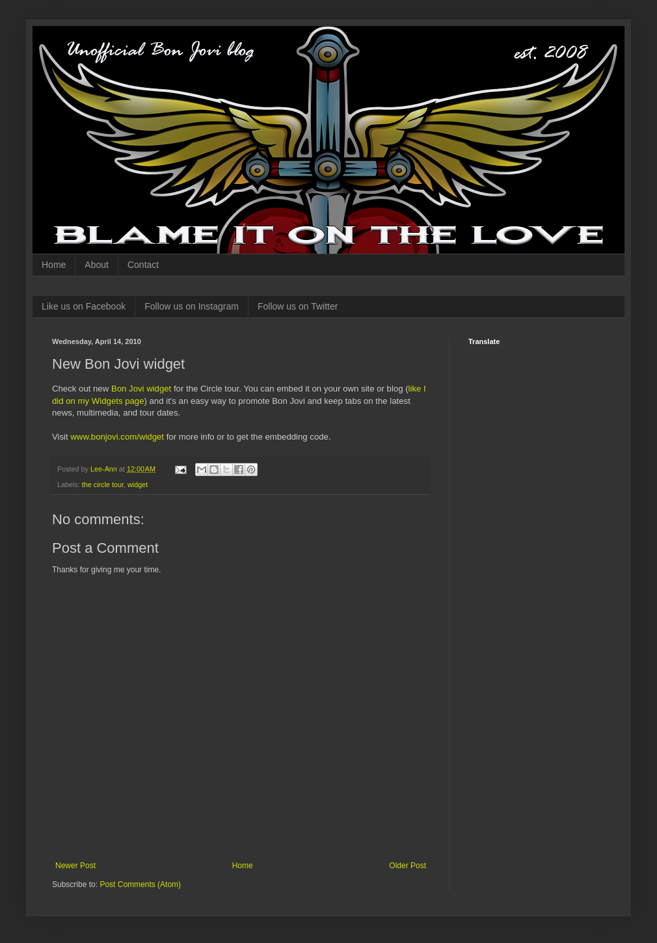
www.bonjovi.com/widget (117, 437)
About (97, 264)
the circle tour (103, 484)
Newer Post (75, 865)
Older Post (407, 865)
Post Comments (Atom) (140, 884)
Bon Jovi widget (141, 388)
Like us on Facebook (84, 306)
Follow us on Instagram (191, 306)
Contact (143, 264)
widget (137, 484)
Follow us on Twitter (298, 306)
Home (54, 264)
